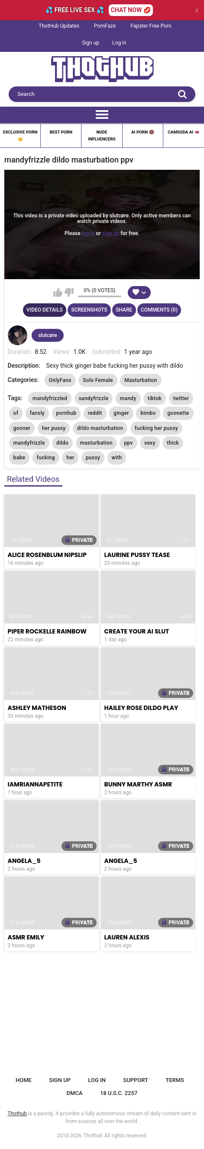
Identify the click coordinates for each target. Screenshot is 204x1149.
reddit (95, 413)
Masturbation (140, 380)
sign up (111, 233)
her (70, 458)
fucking (46, 458)
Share (124, 310)
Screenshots (89, 310)
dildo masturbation (100, 428)
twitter (181, 398)
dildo (62, 443)
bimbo (147, 413)
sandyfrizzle (94, 398)
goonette (178, 413)
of (16, 413)
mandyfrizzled (49, 398)
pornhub (66, 413)
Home (24, 1080)
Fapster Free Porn (150, 26)
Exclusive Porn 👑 (20, 135)
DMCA (75, 1093)
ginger (121, 413)
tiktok (155, 398)
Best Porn (61, 132)
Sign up (90, 43)
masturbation (96, 443)
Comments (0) (159, 310)
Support (135, 1080)
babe (19, 458)
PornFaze (105, 26)
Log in (119, 43)
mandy (128, 398)
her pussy (54, 428)
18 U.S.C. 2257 (119, 1093)
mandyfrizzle (29, 443)
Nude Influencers (101, 135)
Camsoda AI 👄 (184, 132)
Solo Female (98, 380)
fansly (37, 413)
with (117, 458)
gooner (22, 428)
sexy (149, 443)
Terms (174, 1080)
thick (173, 443)
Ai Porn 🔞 (142, 132)
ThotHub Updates (59, 26)
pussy (93, 458)
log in (88, 233)
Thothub (93, 1136)
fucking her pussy (156, 428)
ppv (128, 443)
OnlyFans (60, 380)
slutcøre (47, 335)
